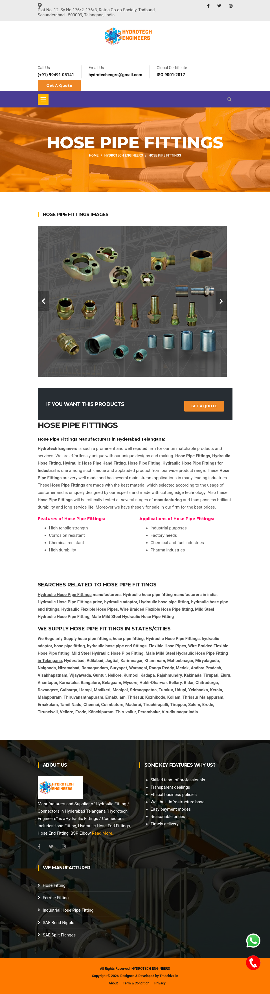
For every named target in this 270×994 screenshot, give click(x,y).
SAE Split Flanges (59, 935)
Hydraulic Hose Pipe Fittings (189, 463)
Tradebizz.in (168, 976)
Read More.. (103, 833)
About (113, 983)
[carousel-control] (43, 301)
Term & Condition (136, 983)
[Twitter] (51, 846)
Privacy (160, 983)
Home (93, 155)
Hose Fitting (54, 885)
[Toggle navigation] (43, 99)
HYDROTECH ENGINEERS (150, 969)
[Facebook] (39, 846)
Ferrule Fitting (56, 897)
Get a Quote (204, 406)
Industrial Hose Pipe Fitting (68, 910)
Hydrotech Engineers (123, 155)
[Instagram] (63, 846)
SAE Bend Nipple (58, 922)
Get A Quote (59, 85)
